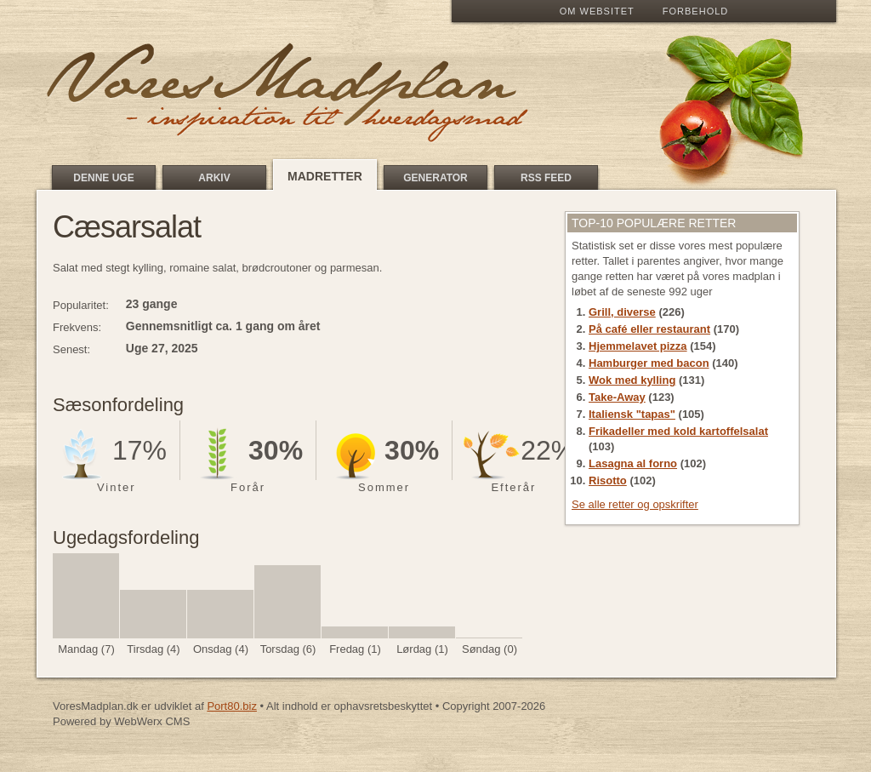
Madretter (324, 176)
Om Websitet (597, 11)
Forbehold (695, 11)
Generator (435, 178)
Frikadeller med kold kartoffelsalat (678, 431)
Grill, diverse (622, 312)
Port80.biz (232, 706)
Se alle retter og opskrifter (635, 504)
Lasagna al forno (633, 463)
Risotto (608, 480)
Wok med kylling (632, 380)
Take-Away (617, 397)
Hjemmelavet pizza (638, 346)
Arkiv (214, 178)
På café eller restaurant (649, 329)
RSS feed (546, 178)
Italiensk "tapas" (632, 414)
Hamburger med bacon (649, 363)
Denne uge (103, 178)
